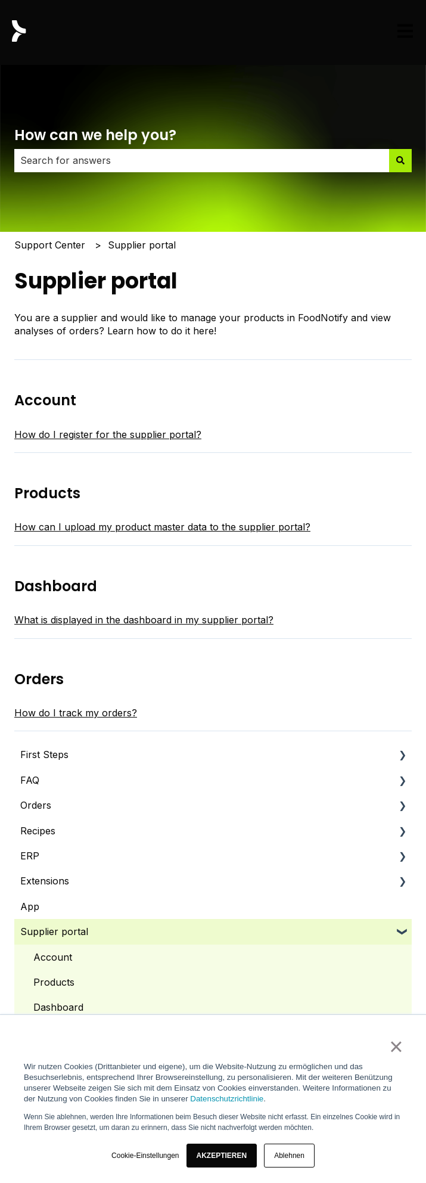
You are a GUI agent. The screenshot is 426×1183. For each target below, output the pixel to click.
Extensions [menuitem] (44, 881)
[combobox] (201, 160)
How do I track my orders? (75, 713)
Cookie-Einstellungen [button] (145, 1155)
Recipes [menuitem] (37, 831)
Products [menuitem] (53, 982)
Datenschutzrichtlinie (226, 1098)
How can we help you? (95, 135)
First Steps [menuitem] (44, 754)
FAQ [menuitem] (29, 780)
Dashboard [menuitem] (58, 1007)
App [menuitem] (29, 906)
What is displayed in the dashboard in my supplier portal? (143, 620)
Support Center (49, 245)
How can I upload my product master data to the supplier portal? (162, 527)
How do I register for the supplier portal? (107, 434)
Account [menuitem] (52, 957)
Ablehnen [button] (289, 1155)
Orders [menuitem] (35, 805)
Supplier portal (142, 245)
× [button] (396, 1046)
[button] (221, 1156)
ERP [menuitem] (29, 856)
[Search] (400, 160)
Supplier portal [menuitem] (54, 931)
